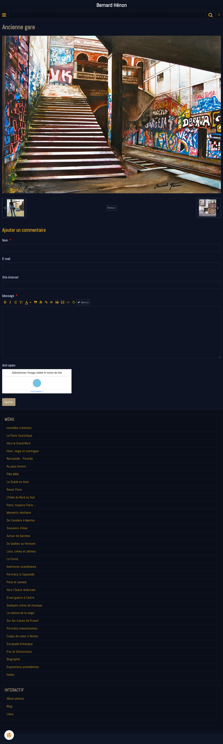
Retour (111, 208)
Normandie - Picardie (20, 458)
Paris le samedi (16, 582)
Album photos (15, 698)
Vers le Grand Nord (18, 443)
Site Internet (10, 277)
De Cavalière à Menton (21, 520)
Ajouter (8, 402)
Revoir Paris (14, 489)
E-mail (6, 259)
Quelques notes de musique (24, 605)
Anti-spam (8, 365)
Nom (5, 240)
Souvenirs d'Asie (17, 528)
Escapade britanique (20, 644)
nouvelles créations (19, 427)
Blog (9, 706)
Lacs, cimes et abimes (21, 551)
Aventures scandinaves (21, 566)
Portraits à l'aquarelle (20, 574)
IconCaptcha (36, 391)
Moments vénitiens (19, 512)
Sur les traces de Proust (23, 620)
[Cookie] (9, 735)
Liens (10, 714)
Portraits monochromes (22, 628)
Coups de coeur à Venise (22, 636)
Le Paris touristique (19, 435)
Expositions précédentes (23, 667)
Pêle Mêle (13, 474)
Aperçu (83, 302)
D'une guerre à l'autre (20, 597)
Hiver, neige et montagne (23, 451)
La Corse (12, 559)
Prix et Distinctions (19, 651)
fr (219, 14)
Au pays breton (16, 466)
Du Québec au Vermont (21, 543)
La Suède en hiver (18, 482)
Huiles (10, 674)
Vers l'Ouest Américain (21, 590)
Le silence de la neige (20, 613)
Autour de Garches (18, 536)
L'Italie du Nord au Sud (21, 497)
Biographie (13, 659)
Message (8, 296)
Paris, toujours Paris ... (21, 505)
